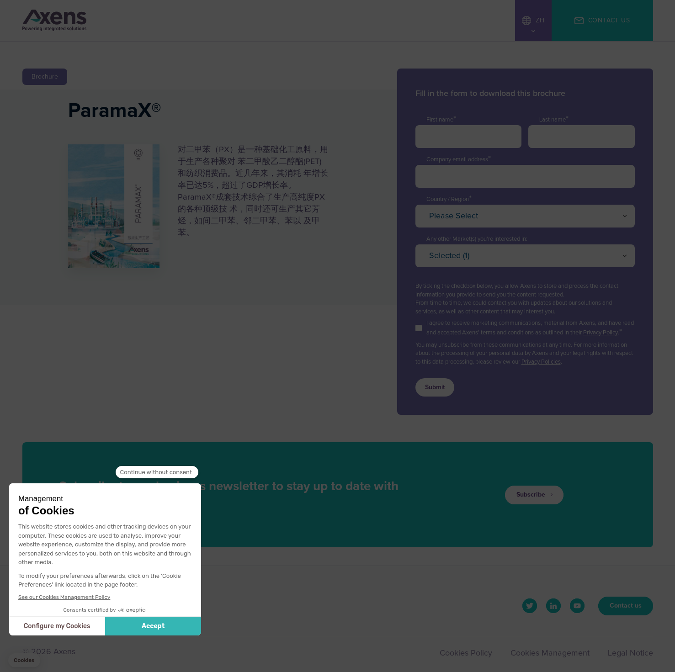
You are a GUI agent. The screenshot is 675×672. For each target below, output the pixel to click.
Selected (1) (449, 256)
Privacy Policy (600, 333)
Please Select (453, 216)
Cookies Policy (466, 653)
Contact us (626, 606)
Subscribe (530, 495)
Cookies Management (550, 653)
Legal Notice (630, 653)
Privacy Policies (541, 362)
